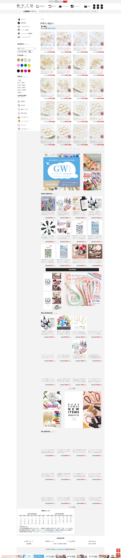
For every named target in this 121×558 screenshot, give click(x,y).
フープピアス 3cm (82, 11)
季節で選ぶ (22, 113)
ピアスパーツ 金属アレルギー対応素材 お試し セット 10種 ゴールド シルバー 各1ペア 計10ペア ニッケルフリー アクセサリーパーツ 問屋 (64, 381)
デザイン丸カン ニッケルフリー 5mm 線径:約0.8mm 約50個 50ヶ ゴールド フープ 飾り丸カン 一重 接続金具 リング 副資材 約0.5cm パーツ (48, 50)
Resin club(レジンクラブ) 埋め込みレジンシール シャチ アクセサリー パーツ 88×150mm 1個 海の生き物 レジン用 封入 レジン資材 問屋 (79, 238)
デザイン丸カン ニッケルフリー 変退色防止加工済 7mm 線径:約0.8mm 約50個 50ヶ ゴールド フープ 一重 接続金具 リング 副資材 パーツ (96, 50)
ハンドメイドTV (23, 37)
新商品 (21, 101)
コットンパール (68, 11)
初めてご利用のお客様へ (60, 543)
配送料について (50, 541)
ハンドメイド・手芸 (23, 121)
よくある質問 (71, 541)
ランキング (63, 6)
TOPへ (118, 550)
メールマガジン (23, 26)
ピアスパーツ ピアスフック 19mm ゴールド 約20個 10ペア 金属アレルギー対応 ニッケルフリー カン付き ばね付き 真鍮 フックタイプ (48, 500)
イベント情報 (22, 30)
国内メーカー (22, 109)
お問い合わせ (92, 541)
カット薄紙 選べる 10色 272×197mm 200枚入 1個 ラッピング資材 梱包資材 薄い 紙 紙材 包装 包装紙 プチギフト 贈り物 (95, 357)
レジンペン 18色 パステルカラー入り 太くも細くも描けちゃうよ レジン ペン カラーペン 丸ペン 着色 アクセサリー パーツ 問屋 (63, 357)
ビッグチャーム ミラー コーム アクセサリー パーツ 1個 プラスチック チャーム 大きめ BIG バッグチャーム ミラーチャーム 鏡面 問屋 (95, 262)
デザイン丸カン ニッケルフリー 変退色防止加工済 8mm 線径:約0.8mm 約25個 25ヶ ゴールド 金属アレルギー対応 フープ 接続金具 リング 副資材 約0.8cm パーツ (48, 73)
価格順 (49, 28)
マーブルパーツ (88, 11)
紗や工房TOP (92, 543)
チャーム (21, 125)
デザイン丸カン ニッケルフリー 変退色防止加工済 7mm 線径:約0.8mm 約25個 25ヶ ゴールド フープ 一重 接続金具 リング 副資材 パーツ (80, 50)
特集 (87, 6)
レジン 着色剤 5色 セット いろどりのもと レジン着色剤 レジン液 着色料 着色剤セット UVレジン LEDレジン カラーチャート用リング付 (63, 214)
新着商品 (40, 6)
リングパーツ (55, 11)
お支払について (28, 541)
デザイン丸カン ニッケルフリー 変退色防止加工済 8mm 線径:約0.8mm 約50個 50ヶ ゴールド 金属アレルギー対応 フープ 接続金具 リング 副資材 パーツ (64, 73)
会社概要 (28, 543)
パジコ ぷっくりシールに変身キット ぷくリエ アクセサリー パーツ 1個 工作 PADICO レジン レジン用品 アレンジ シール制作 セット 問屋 (63, 238)
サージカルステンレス (42, 11)
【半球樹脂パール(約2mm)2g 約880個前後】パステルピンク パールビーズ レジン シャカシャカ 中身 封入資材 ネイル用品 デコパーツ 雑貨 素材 (64, 476)
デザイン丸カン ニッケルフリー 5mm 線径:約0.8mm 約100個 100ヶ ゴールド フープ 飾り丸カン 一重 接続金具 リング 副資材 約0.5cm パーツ (64, 50)
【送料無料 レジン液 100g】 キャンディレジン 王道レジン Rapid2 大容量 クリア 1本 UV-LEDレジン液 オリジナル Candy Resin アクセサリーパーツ (95, 214)
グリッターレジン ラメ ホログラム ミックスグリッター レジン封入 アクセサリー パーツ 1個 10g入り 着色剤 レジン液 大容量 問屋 (48, 357)
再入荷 (52, 6)
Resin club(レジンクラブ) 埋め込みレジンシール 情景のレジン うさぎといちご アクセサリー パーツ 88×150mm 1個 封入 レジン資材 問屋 (63, 262)
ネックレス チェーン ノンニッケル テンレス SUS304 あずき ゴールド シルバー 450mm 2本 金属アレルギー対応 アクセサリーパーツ (79, 334)
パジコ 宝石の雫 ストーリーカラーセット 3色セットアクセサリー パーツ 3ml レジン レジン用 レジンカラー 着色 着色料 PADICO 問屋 (47, 381)
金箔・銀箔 (94, 11)
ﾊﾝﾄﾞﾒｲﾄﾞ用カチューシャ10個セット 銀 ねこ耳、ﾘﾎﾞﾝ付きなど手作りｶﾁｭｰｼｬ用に (63, 451)
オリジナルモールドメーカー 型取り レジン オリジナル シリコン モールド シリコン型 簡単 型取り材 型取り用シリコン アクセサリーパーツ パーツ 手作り (95, 334)
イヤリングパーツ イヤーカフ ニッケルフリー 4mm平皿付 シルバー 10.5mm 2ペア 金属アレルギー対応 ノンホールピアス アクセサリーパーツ (79, 500)
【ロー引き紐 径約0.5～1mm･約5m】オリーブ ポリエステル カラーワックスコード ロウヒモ (79, 451)
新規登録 (21, 23)
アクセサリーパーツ (23, 129)
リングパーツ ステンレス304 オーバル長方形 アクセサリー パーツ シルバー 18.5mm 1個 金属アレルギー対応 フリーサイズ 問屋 (95, 500)
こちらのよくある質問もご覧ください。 (51, 531)
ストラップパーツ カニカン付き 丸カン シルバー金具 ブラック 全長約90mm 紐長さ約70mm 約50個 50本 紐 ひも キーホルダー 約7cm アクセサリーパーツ (48, 452)
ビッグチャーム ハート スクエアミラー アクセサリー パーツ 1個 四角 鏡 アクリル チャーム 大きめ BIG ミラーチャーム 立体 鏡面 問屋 (79, 262)
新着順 (53, 28)
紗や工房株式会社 (59, 549)
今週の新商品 (72, 269)
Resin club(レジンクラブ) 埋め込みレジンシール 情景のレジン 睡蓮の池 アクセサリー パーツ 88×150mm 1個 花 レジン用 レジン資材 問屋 (95, 238)
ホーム (42, 19)
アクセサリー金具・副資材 (23, 117)
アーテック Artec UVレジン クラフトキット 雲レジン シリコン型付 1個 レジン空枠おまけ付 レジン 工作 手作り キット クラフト (95, 381)
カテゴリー (75, 6)
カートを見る (118, 555)
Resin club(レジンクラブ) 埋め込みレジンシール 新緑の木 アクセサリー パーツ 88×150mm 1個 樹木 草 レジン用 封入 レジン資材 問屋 (48, 262)
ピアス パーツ (48, 11)
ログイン (21, 19)
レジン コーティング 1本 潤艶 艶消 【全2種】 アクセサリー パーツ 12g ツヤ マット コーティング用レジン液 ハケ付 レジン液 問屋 (48, 238)
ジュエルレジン (62, 11)
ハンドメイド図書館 (24, 33)
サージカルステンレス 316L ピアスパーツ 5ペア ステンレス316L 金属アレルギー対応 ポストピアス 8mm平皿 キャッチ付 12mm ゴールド (94, 476)
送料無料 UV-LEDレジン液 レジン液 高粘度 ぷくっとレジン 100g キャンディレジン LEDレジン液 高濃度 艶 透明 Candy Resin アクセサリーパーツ (79, 214)
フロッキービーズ (75, 11)
